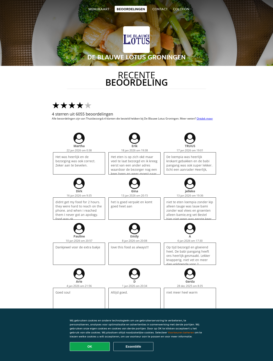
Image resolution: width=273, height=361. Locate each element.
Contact (160, 9)
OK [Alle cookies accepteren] (90, 346)
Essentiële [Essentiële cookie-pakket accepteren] (133, 346)
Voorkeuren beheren (181, 332)
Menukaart (98, 9)
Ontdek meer (205, 118)
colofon (181, 9)
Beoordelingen (131, 9)
